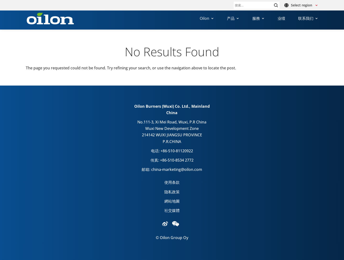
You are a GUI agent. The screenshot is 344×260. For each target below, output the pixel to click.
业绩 (281, 19)
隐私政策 (172, 191)
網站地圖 (172, 201)
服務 (256, 19)
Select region (301, 5)
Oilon (204, 19)
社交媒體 (172, 210)
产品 (231, 19)
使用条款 (172, 182)
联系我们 (305, 19)
